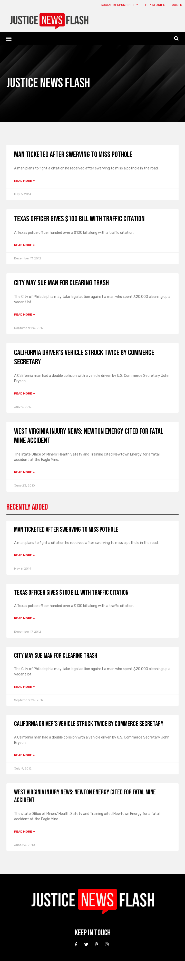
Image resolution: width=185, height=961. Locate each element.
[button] (9, 38)
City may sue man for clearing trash (61, 283)
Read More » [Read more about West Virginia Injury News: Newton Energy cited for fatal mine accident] (24, 472)
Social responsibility (119, 5)
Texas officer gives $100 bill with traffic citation (79, 219)
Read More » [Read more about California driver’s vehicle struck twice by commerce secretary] (24, 393)
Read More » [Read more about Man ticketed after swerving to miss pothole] (24, 181)
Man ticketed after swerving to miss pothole (73, 154)
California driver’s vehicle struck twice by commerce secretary (88, 724)
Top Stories (155, 5)
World (177, 5)
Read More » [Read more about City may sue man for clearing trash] (24, 314)
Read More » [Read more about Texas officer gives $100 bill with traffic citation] (24, 245)
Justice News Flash (48, 83)
